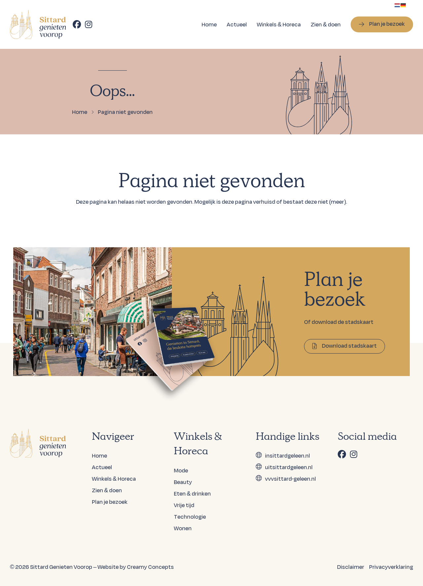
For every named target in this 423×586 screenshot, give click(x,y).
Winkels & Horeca (279, 24)
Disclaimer (350, 566)
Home (209, 24)
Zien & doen (326, 24)
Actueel (237, 24)
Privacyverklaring (391, 566)
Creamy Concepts (150, 566)
